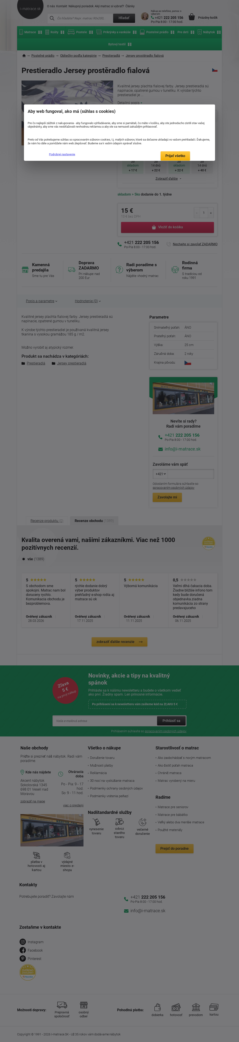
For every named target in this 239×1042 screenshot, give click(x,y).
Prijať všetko (175, 156)
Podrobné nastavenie (62, 154)
